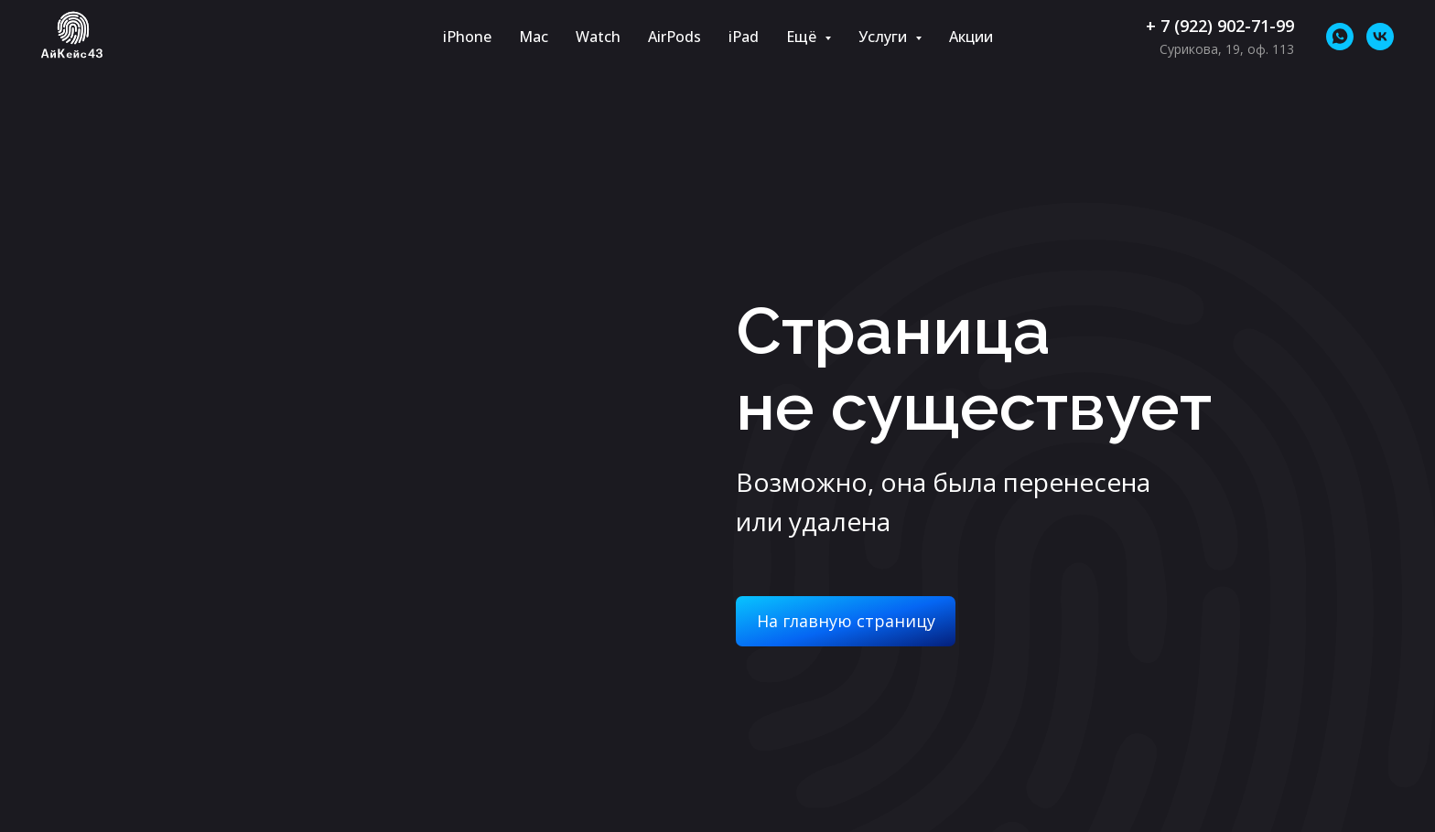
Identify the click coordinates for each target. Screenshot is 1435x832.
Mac (533, 37)
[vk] (1380, 36)
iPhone (467, 37)
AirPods (674, 37)
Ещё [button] (803, 37)
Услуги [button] (884, 37)
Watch (598, 37)
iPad (743, 37)
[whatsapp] (1340, 36)
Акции (971, 37)
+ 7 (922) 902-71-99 (1220, 26)
